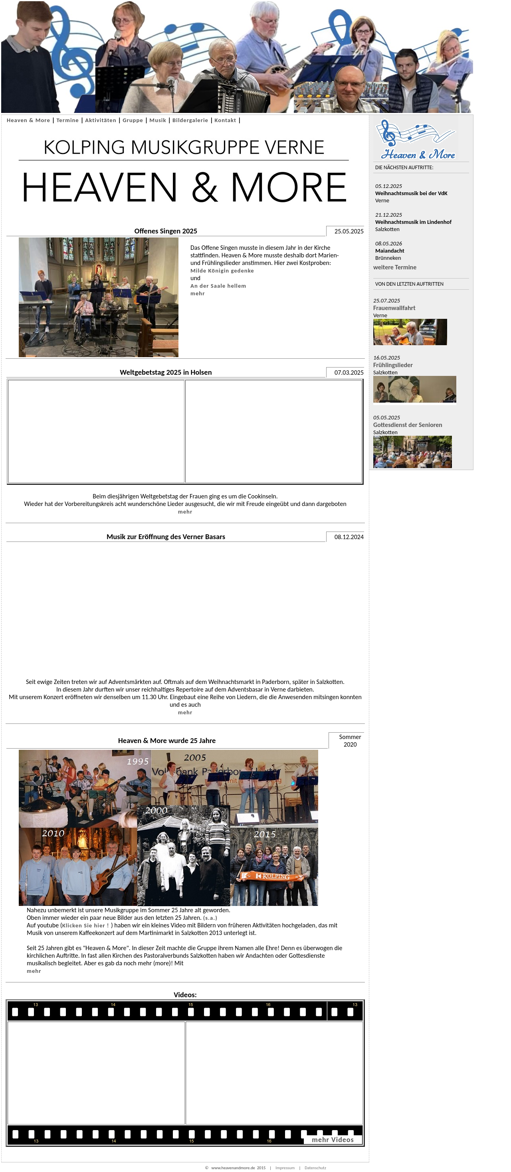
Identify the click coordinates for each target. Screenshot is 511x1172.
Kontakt (226, 120)
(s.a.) (210, 917)
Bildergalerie (190, 120)
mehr (197, 293)
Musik (157, 120)
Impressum (285, 1167)
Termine (67, 120)
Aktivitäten (100, 120)
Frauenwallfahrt (394, 308)
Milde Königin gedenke (222, 270)
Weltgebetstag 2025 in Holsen (166, 372)
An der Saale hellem (218, 285)
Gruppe (133, 120)
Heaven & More (28, 120)
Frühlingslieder (393, 365)
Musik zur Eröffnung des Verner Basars (166, 536)
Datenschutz (315, 1167)
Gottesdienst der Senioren (407, 425)
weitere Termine (394, 267)
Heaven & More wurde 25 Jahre (167, 740)
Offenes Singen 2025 (166, 230)
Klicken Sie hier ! (86, 925)
